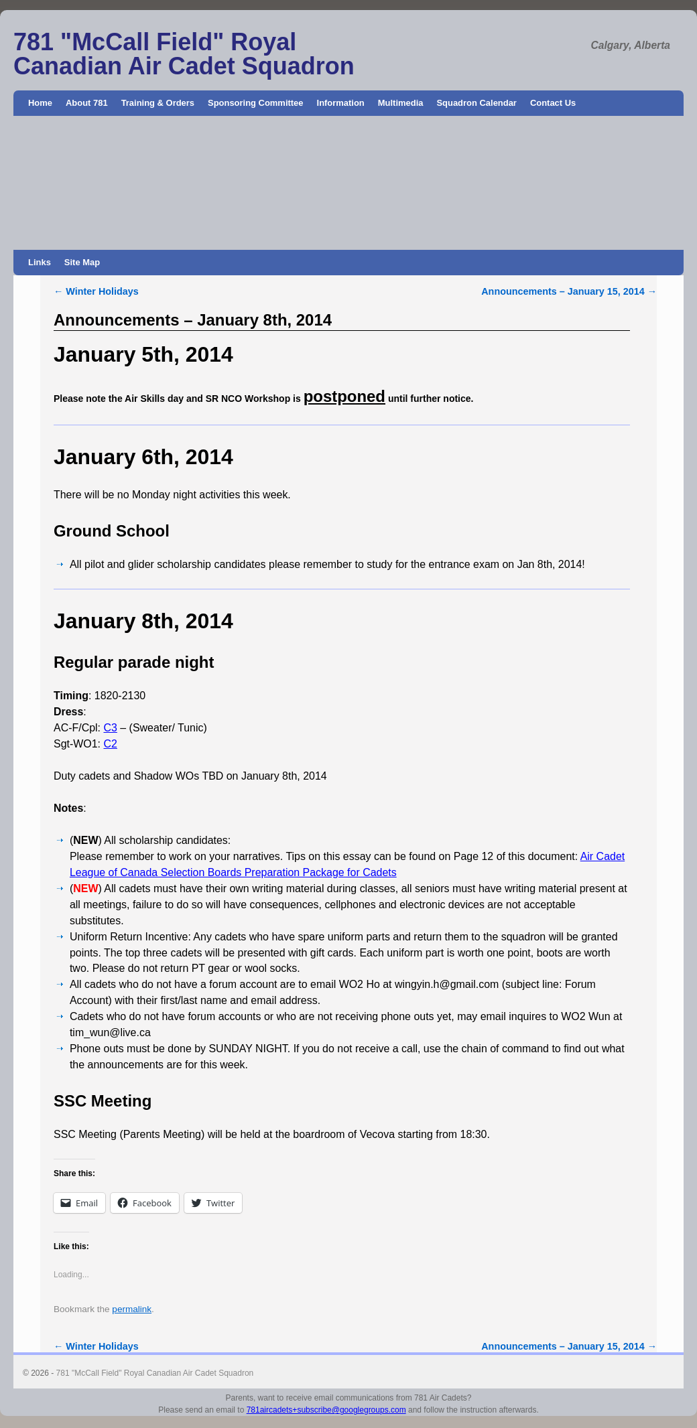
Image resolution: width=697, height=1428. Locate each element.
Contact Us (553, 103)
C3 (110, 727)
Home (40, 103)
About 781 (87, 103)
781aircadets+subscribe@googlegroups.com (326, 1410)
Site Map (82, 262)
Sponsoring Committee (256, 103)
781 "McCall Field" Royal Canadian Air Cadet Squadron (184, 54)
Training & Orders (157, 103)
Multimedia (401, 103)
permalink (131, 1309)
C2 (110, 743)
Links (39, 262)
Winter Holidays (96, 291)
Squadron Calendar (476, 103)
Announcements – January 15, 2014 (569, 291)
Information (341, 103)
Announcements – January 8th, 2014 (193, 320)
